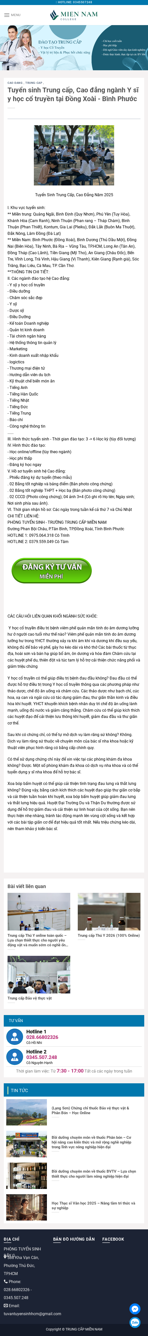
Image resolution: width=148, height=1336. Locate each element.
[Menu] (12, 15)
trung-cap (34, 83)
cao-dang (16, 83)
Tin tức (19, 1090)
